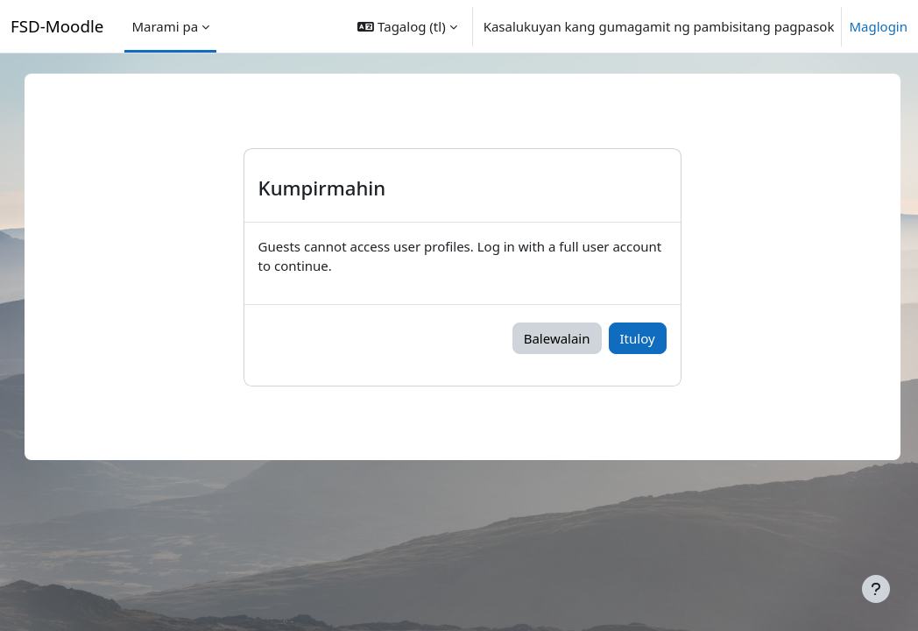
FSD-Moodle (57, 26)
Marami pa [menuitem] (164, 26)
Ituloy (655, 338)
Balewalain (574, 338)
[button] (407, 26)
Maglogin (878, 26)
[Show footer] (876, 589)
